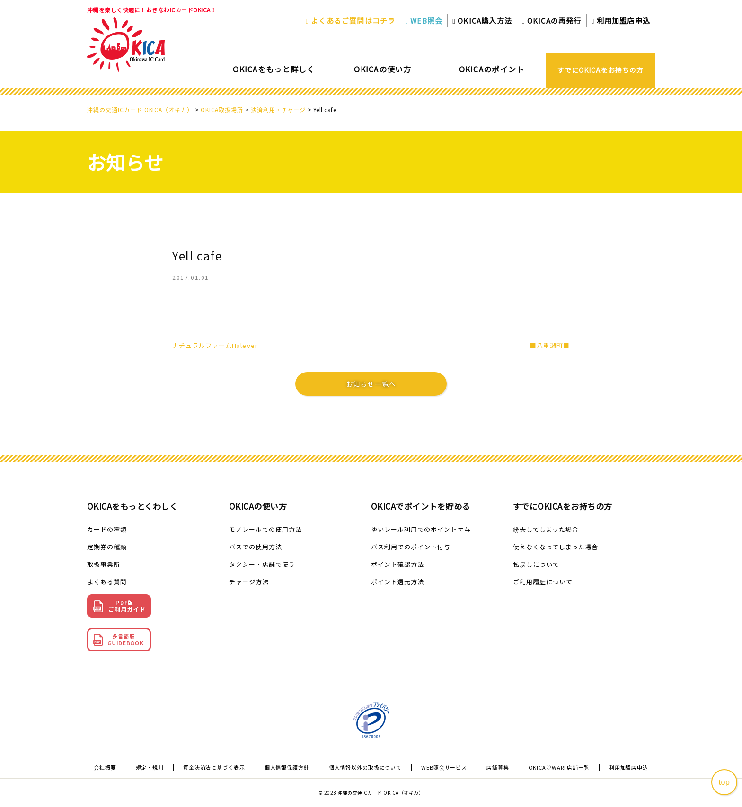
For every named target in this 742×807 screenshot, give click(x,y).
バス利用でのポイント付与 (410, 546)
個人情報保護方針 (287, 767)
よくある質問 (107, 581)
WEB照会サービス (444, 767)
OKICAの (552, 21)
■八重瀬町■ (550, 345)
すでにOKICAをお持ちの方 (600, 70)
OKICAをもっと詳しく (274, 69)
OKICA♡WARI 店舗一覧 (559, 767)
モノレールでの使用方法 (265, 529)
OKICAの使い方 (383, 69)
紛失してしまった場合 (546, 529)
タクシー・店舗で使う (262, 564)
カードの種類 (107, 529)
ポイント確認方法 (397, 564)
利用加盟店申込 (621, 21)
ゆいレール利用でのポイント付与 (421, 529)
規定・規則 (150, 767)
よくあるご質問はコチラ (350, 21)
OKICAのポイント (492, 69)
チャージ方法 (249, 581)
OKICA (482, 21)
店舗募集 (497, 767)
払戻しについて (536, 564)
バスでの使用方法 (255, 546)
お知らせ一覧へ (371, 384)
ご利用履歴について (543, 581)
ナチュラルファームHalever (215, 345)
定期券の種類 (107, 546)
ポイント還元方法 (397, 581)
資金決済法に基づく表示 (214, 767)
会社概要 (105, 767)
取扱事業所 (103, 564)
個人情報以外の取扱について (365, 767)
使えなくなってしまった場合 (556, 546)
